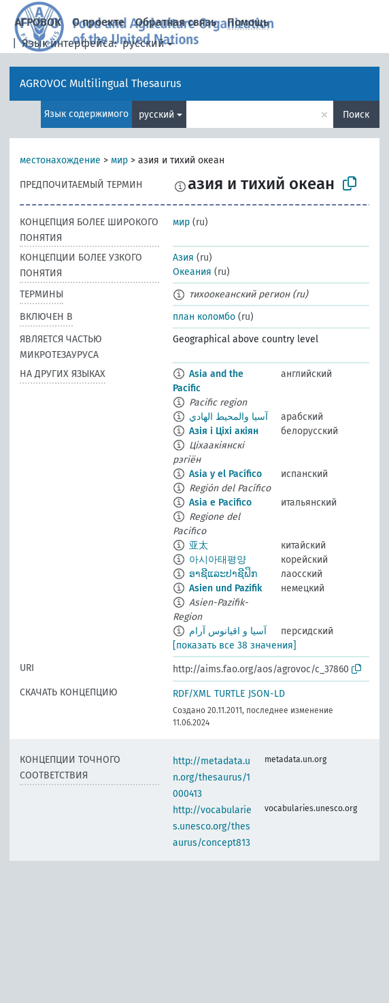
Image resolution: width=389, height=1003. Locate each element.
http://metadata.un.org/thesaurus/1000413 (211, 777)
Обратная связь (175, 22)
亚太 (198, 545)
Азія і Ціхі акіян (223, 431)
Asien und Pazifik (225, 588)
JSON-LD (266, 694)
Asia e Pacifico (220, 502)
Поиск (356, 114)
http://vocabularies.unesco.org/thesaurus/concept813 (212, 826)
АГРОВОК (38, 22)
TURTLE (229, 694)
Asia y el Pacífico (225, 474)
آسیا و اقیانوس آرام (228, 631)
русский (143, 43)
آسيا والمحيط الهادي (228, 417)
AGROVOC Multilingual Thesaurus (100, 83)
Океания (192, 272)
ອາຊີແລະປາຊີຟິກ (223, 574)
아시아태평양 (217, 559)
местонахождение (60, 160)
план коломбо (204, 317)
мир (119, 160)
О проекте (98, 22)
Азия (183, 257)
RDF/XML (192, 694)
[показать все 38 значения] (235, 645)
